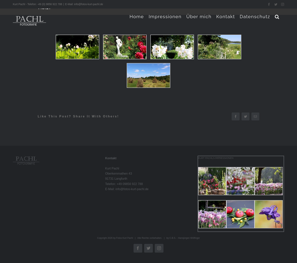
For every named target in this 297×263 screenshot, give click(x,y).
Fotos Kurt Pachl (124, 238)
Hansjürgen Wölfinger (189, 238)
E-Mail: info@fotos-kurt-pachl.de (84, 4)
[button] (277, 17)
